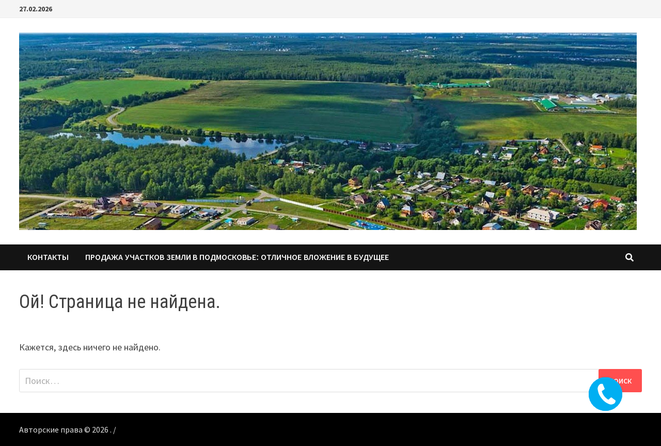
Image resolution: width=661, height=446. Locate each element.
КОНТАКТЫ (48, 257)
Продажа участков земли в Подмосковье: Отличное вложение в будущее (237, 257)
